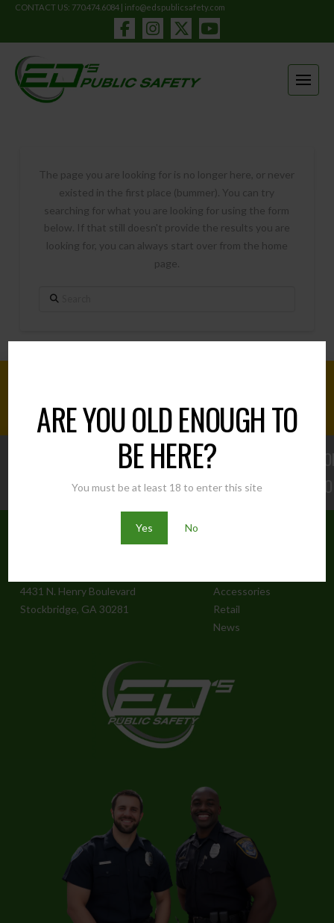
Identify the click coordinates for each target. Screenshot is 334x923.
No (191, 527)
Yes (144, 527)
